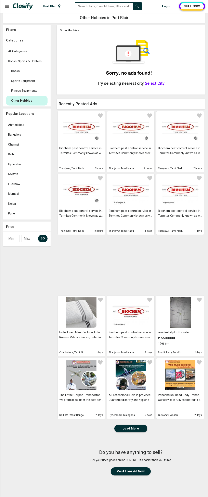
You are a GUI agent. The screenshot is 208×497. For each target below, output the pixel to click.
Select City (155, 83)
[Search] (137, 6)
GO (42, 238)
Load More (131, 428)
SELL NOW (192, 6)
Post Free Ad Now (131, 471)
